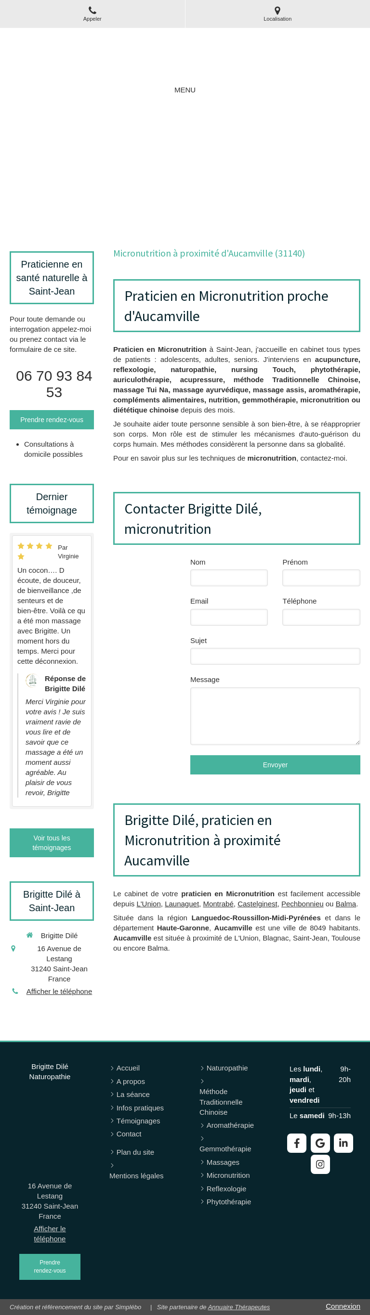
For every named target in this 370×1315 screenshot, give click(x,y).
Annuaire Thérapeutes (239, 1307)
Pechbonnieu (302, 904)
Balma (346, 904)
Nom (198, 562)
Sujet (198, 640)
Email (199, 601)
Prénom (295, 562)
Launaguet (182, 904)
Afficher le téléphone (59, 991)
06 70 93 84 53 (54, 384)
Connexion (343, 1306)
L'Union (148, 904)
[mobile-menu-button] (185, 90)
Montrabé (218, 904)
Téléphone (299, 601)
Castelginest (258, 904)
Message (205, 679)
